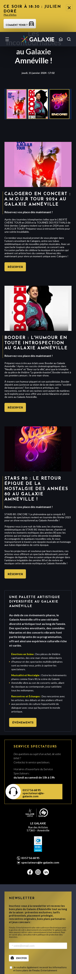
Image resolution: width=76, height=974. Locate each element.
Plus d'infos (10, 14)
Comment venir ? (20, 25)
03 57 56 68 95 (32, 790)
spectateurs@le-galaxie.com (34, 795)
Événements (22, 722)
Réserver (15, 267)
